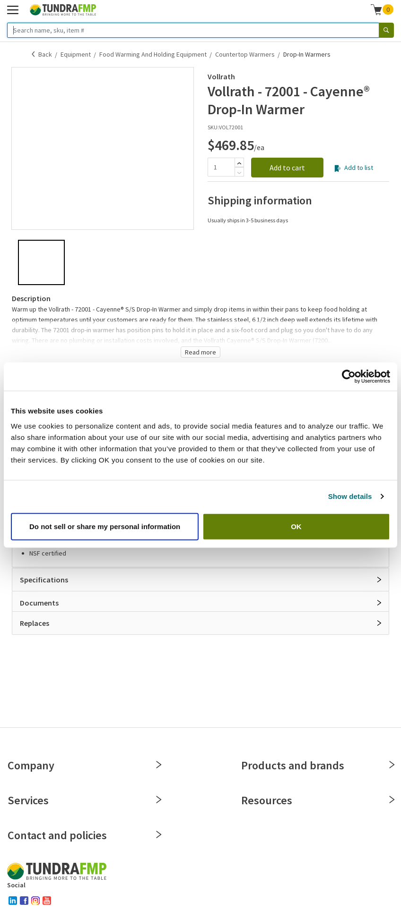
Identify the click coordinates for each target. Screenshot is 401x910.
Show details (350, 496)
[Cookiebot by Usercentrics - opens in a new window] (348, 377)
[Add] (239, 163)
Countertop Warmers (245, 54)
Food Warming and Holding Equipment (153, 54)
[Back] (33, 54)
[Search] (386, 30)
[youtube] (46, 900)
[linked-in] (12, 900)
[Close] (159, 764)
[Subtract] (239, 172)
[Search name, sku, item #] (193, 30)
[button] (382, 9)
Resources (317, 800)
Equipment (76, 54)
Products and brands (317, 765)
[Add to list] (337, 168)
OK (296, 526)
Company (84, 765)
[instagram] (35, 900)
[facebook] (24, 900)
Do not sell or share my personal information (104, 526)
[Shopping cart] (376, 9)
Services (84, 800)
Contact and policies (84, 835)
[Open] (379, 579)
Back (45, 54)
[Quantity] (221, 167)
